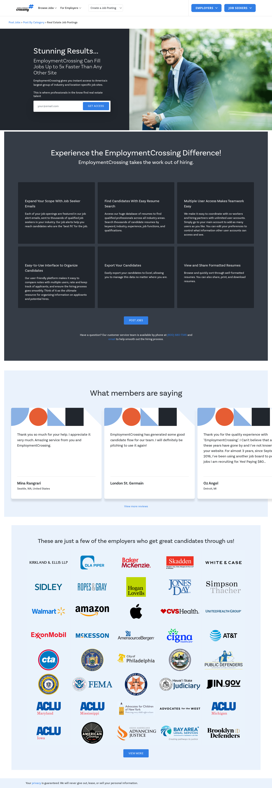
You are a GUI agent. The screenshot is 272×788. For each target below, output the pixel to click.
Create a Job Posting (103, 8)
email (111, 339)
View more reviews (136, 506)
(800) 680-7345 (177, 335)
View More (136, 753)
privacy (36, 783)
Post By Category (33, 22)
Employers (205, 8)
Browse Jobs (46, 8)
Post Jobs (14, 22)
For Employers (69, 8)
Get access (96, 106)
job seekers (238, 8)
